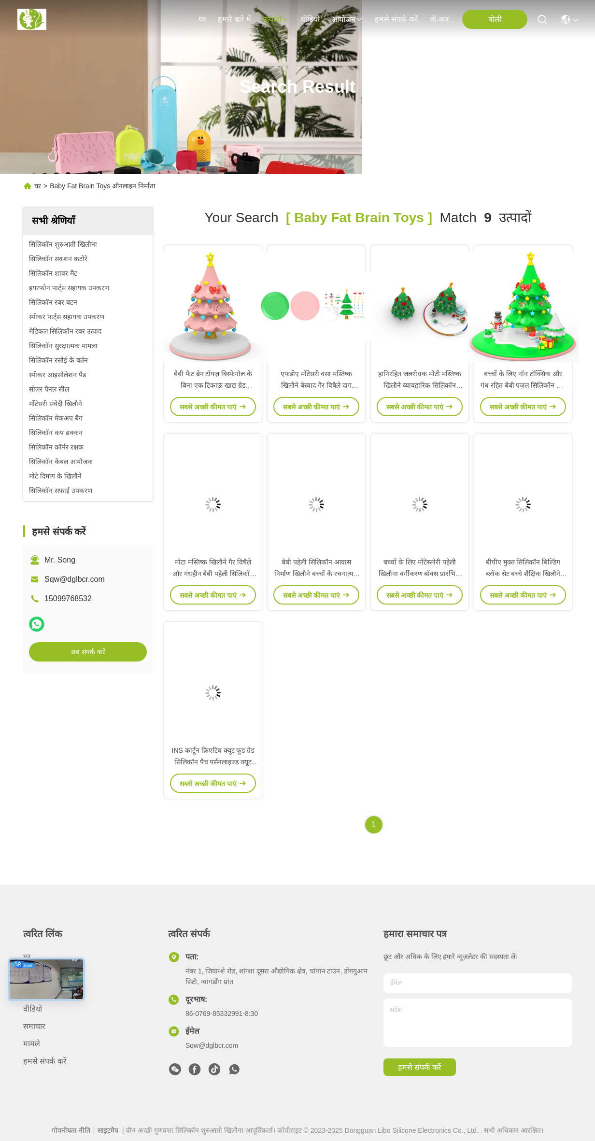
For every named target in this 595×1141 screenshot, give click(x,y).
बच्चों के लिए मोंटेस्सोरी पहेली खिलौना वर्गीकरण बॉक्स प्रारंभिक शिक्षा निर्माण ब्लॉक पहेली (420, 573)
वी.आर (439, 19)
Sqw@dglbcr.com (74, 579)
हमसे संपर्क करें (396, 19)
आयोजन (347, 19)
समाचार (34, 1026)
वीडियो (310, 19)
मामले (31, 1044)
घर (202, 19)
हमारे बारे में (234, 19)
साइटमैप (108, 1130)
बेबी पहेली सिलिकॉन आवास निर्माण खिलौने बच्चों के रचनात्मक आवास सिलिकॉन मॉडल (316, 573)
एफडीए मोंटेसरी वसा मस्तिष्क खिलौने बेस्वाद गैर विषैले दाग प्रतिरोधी (317, 385)
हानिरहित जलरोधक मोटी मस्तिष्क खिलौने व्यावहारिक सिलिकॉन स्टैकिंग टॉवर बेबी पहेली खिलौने (419, 385)
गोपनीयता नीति (71, 1130)
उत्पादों (276, 19)
